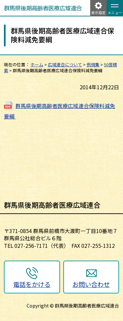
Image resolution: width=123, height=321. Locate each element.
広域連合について (65, 64)
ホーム (37, 64)
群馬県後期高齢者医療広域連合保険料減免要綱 (59, 111)
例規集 (93, 64)
